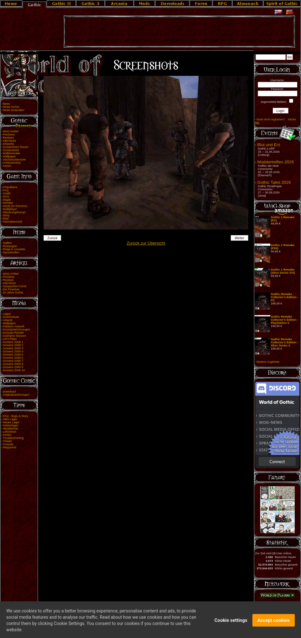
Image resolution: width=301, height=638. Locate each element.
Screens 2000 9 (13, 367)
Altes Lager (10, 419)
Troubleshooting (13, 438)
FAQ (6, 190)
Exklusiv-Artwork (13, 326)
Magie (7, 199)
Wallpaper (9, 156)
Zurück (52, 238)
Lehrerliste (10, 431)
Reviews (8, 137)
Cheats (7, 441)
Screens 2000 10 (14, 370)
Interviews (9, 140)
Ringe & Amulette (14, 249)
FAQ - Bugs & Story (15, 416)
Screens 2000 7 (13, 360)
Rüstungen (10, 246)
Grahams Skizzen (14, 335)
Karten (7, 165)
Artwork (8, 320)
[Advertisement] (179, 32)
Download (9, 391)
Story (6, 215)
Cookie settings (230, 624)
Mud (5, 218)
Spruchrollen (11, 252)
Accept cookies (273, 624)
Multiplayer (10, 209)
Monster (8, 202)
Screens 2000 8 (13, 364)
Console (8, 444)
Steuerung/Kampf (14, 212)
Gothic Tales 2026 (274, 182)
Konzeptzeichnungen (16, 329)
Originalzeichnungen (16, 394)
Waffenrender (11, 153)
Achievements (12, 162)
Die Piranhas (11, 289)
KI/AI (6, 196)
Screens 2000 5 (13, 354)
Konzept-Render (13, 332)
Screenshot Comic (15, 286)
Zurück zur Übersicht (146, 243)
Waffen (7, 243)
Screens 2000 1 (13, 342)
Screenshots (11, 150)
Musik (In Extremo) (15, 206)
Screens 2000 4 (13, 351)
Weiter (240, 238)
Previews (9, 134)
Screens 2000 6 (13, 357)
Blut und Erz (268, 144)
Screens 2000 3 (13, 348)
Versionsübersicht (14, 159)
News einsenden (13, 110)
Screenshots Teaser (16, 147)
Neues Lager (11, 422)
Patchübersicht (12, 221)
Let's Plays (10, 338)
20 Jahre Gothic (13, 292)
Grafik (7, 193)
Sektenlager (10, 425)
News (6, 103)
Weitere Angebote (267, 361)
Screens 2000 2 (13, 345)
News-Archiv (11, 106)
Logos (7, 313)
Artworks (8, 143)
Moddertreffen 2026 (275, 162)
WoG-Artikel (10, 131)
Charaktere (10, 187)
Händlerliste (10, 428)
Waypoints (9, 447)
